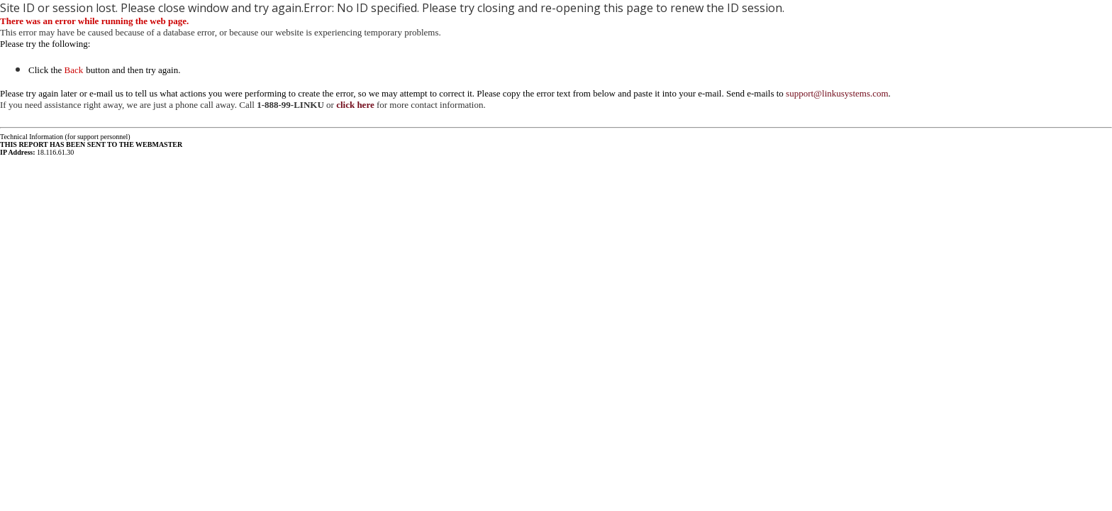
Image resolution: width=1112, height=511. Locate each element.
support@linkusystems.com (837, 93)
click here (355, 104)
